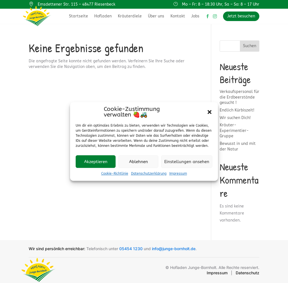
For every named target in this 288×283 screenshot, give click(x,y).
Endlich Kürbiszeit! (237, 110)
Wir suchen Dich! (235, 117)
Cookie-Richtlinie (114, 173)
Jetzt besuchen (241, 16)
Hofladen (103, 16)
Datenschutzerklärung (148, 173)
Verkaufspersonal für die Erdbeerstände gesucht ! (239, 97)
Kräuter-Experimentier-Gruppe (234, 130)
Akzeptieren (95, 161)
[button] (209, 112)
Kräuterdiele (130, 16)
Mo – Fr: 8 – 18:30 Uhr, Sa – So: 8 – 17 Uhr (220, 4)
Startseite (78, 16)
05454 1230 (131, 248)
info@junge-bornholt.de (173, 248)
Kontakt (177, 16)
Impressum (178, 173)
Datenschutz (247, 272)
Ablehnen (138, 161)
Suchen (249, 46)
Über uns (156, 16)
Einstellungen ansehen (186, 161)
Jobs (195, 16)
